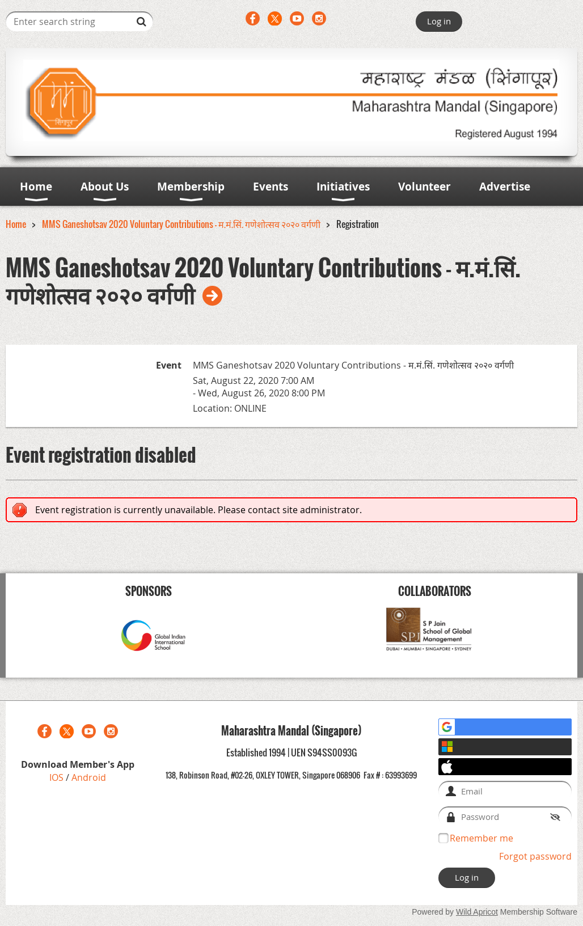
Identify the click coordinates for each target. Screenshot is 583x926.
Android (88, 777)
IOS (57, 777)
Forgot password (535, 856)
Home (16, 224)
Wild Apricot (477, 911)
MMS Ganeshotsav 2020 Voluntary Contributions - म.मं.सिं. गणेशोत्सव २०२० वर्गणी (181, 224)
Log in (439, 21)
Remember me (481, 838)
